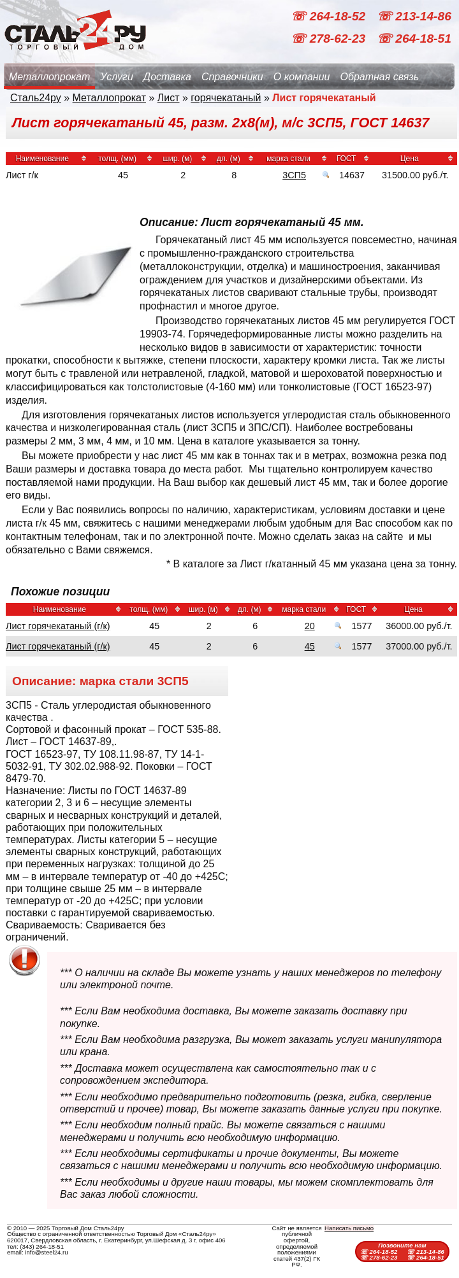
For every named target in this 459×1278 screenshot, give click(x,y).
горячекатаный (226, 97)
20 (310, 626)
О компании (301, 76)
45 (310, 646)
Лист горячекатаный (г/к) (58, 626)
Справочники (232, 76)
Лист (168, 97)
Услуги (116, 76)
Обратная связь (379, 76)
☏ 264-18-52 (329, 16)
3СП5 (294, 175)
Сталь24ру (35, 97)
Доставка (167, 76)
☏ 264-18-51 (414, 38)
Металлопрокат (49, 76)
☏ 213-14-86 (414, 16)
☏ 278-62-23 (329, 38)
